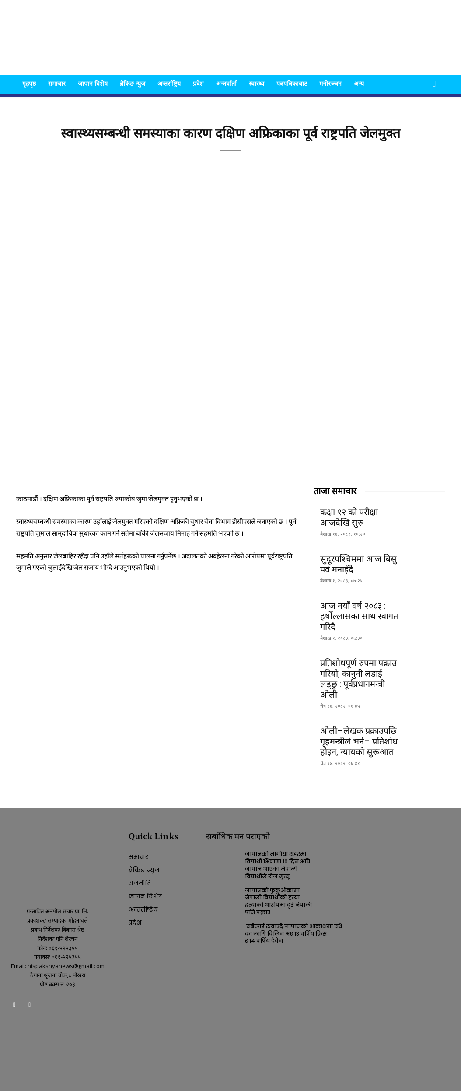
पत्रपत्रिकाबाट (291, 83)
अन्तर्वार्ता (226, 83)
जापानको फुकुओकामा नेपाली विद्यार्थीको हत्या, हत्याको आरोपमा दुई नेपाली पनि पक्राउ (278, 901)
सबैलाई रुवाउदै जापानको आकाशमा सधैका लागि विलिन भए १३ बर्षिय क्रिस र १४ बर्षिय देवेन (293, 934)
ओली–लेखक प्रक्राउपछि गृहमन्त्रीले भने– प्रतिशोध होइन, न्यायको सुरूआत (359, 741)
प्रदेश (198, 83)
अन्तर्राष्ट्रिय (169, 83)
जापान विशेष (93, 83)
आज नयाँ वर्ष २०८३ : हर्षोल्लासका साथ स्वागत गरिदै (359, 616)
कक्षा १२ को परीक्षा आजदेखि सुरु (349, 517)
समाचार (57, 83)
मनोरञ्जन (330, 83)
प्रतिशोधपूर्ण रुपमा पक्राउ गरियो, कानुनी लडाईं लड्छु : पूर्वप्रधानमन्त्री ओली (358, 679)
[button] (434, 84)
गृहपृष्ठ (29, 83)
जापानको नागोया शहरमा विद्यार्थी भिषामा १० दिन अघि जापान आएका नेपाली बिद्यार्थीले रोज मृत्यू (277, 865)
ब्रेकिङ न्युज (132, 83)
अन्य (359, 83)
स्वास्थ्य (256, 83)
